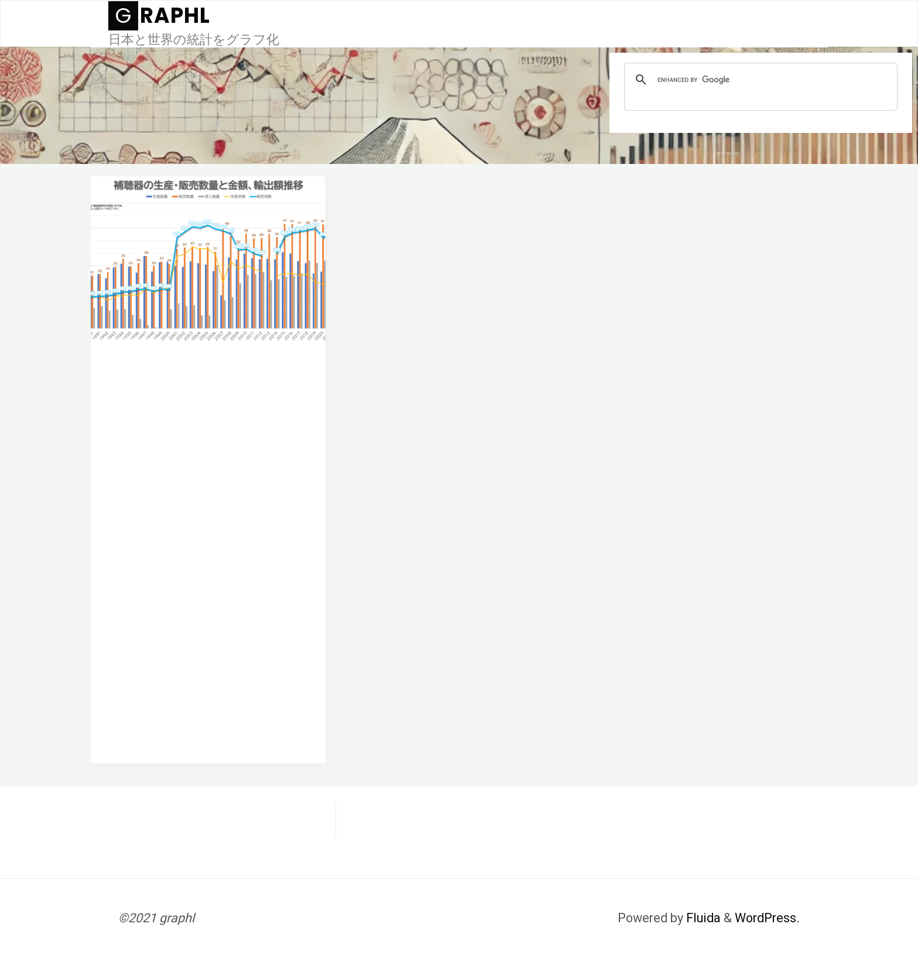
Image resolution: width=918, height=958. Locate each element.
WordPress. (767, 918)
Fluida (702, 918)
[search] (759, 80)
